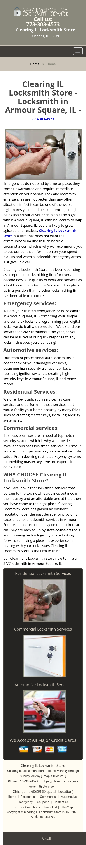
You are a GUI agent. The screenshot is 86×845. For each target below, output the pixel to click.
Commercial (48, 797)
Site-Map (67, 807)
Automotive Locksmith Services (42, 684)
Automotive (69, 797)
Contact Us (61, 802)
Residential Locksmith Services (43, 573)
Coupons (43, 802)
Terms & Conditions (26, 807)
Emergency (24, 802)
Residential (28, 797)
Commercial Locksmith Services (43, 629)
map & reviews (54, 776)
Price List (50, 807)
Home (34, 64)
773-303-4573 (43, 24)
